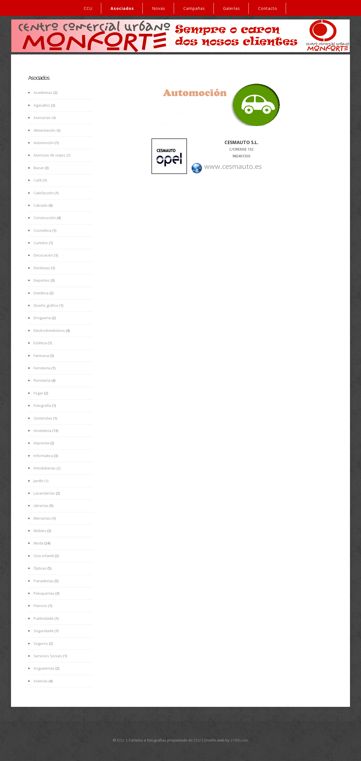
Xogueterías (44, 668)
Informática (43, 455)
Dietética (41, 292)
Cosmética (43, 230)
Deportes (42, 280)
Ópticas (40, 568)
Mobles (40, 530)
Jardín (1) (41, 480)
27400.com (239, 740)
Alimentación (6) (47, 130)
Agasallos (42, 105)
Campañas (194, 8)
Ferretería (42, 367)
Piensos (40, 605)
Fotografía (42, 405)
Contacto (267, 8)
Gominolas (43, 418)
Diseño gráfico (46, 305)
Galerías (231, 8)
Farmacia (41, 355)
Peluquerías (44, 593)
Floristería (42, 380)
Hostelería (42, 430)
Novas (158, 8)
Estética (40, 342)
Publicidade (44, 618)
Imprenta (41, 442)
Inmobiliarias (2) (47, 468)
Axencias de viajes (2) (52, 155)
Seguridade (44, 630)
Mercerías (42, 518)
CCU (88, 8)
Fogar (38, 393)
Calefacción (44, 192)
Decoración (44, 255)
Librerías (41, 505)
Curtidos (41, 242)
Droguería (42, 317)
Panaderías (44, 580)
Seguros (41, 643)
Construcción (45, 217)
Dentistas (42, 267)
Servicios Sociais (48, 655)
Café (38, 180)
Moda (38, 543)
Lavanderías (44, 493)
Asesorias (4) (45, 117)
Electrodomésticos (49, 330)
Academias (43, 92)
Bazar (39, 167)
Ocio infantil (44, 555)
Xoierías (41, 680)
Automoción (44, 142)
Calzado (41, 205)
